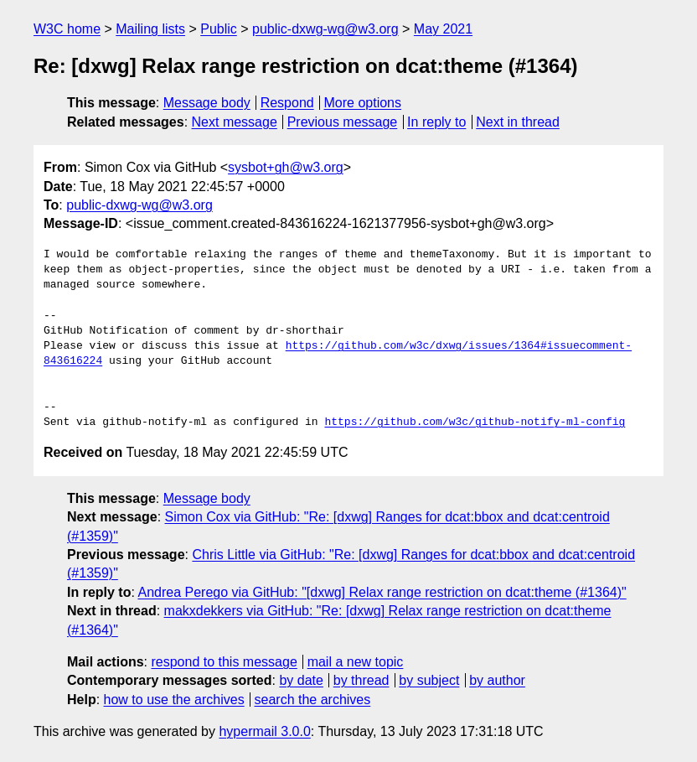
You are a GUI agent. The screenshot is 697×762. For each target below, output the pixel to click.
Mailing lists (150, 29)
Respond (287, 103)
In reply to (436, 122)
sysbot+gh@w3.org (285, 167)
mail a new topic (355, 662)
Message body (206, 103)
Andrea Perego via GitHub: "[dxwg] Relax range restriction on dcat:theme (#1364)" (381, 592)
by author (497, 680)
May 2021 (443, 29)
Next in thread (518, 122)
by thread (361, 680)
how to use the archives (174, 699)
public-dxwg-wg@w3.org (325, 29)
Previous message (342, 122)
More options (363, 103)
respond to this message (224, 662)
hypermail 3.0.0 (264, 731)
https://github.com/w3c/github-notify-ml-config (474, 422)
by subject (429, 680)
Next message (234, 122)
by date (301, 680)
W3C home (67, 29)
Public (218, 29)
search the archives (313, 699)
